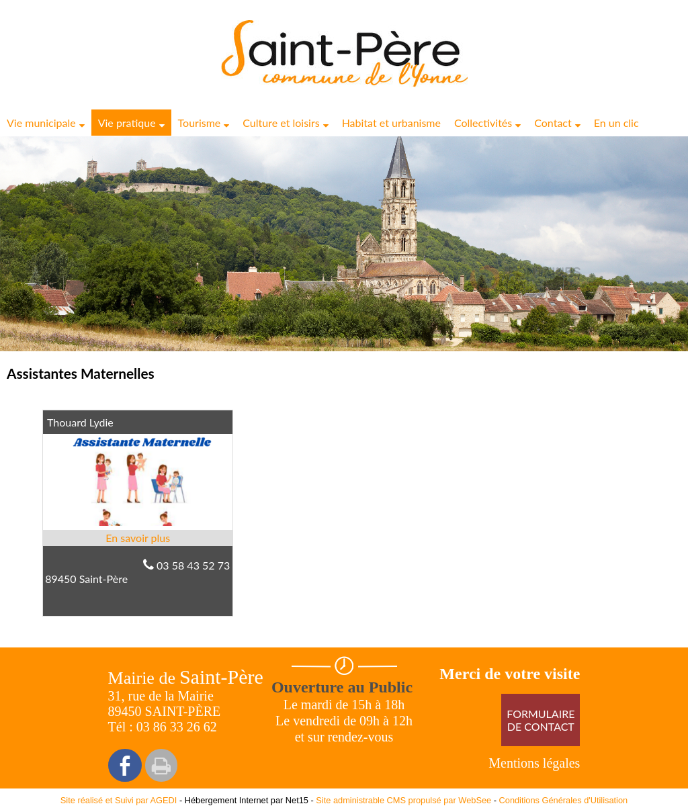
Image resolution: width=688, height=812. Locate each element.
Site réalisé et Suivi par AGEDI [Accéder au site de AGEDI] (118, 800)
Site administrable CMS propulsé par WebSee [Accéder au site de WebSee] (403, 800)
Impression (161, 765)
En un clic (616, 122)
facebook (125, 765)
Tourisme (199, 122)
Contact (552, 122)
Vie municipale (41, 122)
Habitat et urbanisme (391, 122)
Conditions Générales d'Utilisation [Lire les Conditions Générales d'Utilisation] (563, 800)
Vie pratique (127, 122)
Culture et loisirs (281, 122)
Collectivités (483, 122)
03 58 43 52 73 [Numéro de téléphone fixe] (193, 565)
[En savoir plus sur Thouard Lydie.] (137, 538)
